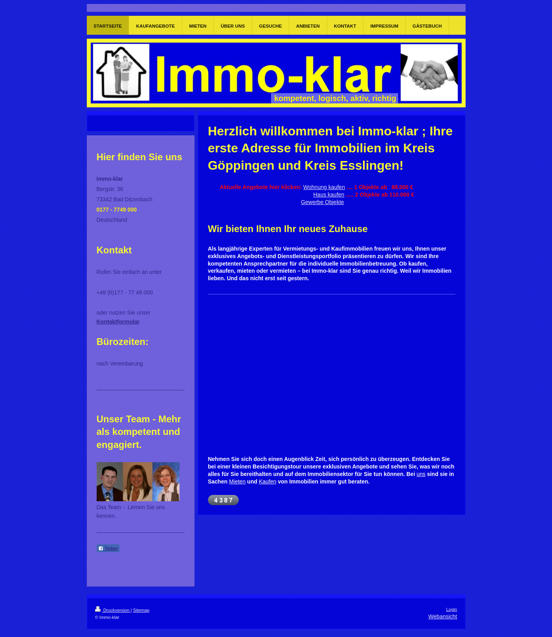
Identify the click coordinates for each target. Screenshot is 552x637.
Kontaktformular (118, 321)
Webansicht (443, 616)
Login (451, 609)
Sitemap (141, 610)
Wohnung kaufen (324, 187)
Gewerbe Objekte (322, 202)
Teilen (108, 548)
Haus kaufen (328, 194)
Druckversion (113, 610)
